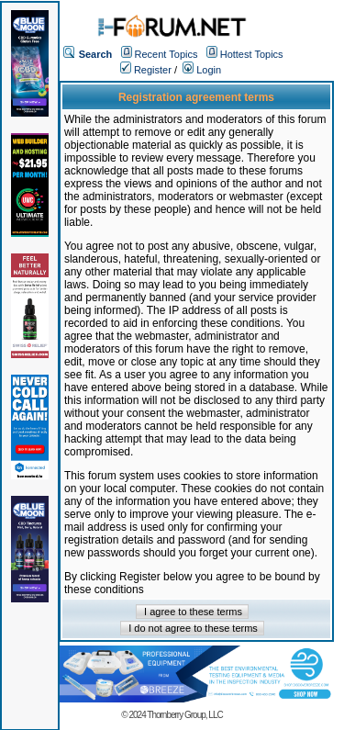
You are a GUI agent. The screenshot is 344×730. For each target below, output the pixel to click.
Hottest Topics (251, 54)
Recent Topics (166, 54)
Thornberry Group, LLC (184, 715)
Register (146, 69)
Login (202, 69)
